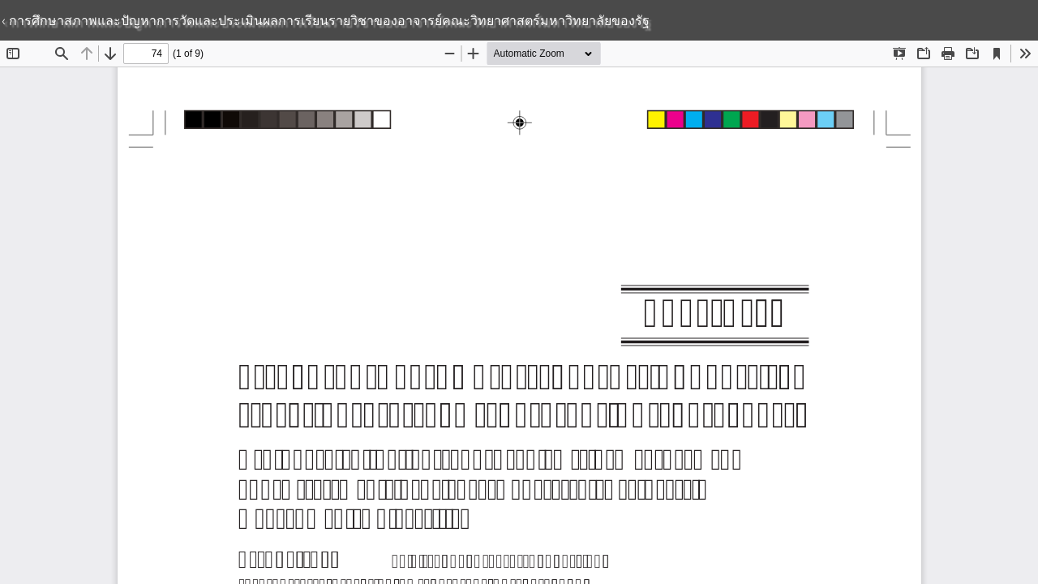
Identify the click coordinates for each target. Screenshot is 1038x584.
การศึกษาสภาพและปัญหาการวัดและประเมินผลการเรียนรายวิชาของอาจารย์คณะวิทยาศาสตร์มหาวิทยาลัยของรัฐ (328, 20)
